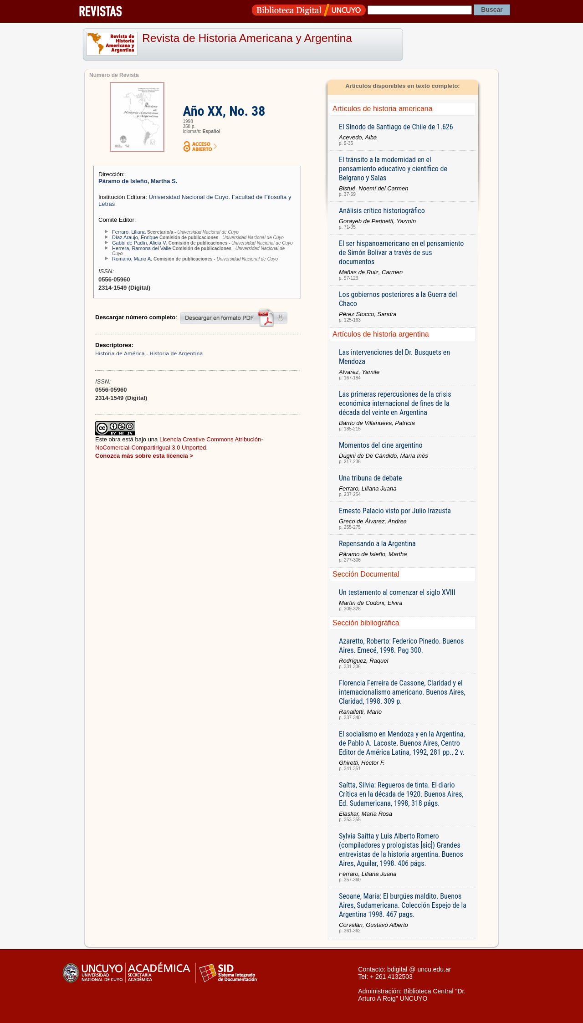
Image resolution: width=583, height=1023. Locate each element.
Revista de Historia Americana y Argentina (247, 38)
